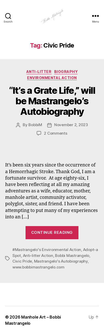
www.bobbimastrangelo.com (38, 267)
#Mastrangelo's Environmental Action (46, 249)
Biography (66, 71)
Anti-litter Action (38, 255)
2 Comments (55, 133)
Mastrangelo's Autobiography (61, 261)
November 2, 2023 (71, 124)
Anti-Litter (39, 71)
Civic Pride (22, 261)
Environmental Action (52, 78)
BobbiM (35, 124)
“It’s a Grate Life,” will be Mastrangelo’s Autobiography (52, 101)
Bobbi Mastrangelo (72, 255)
